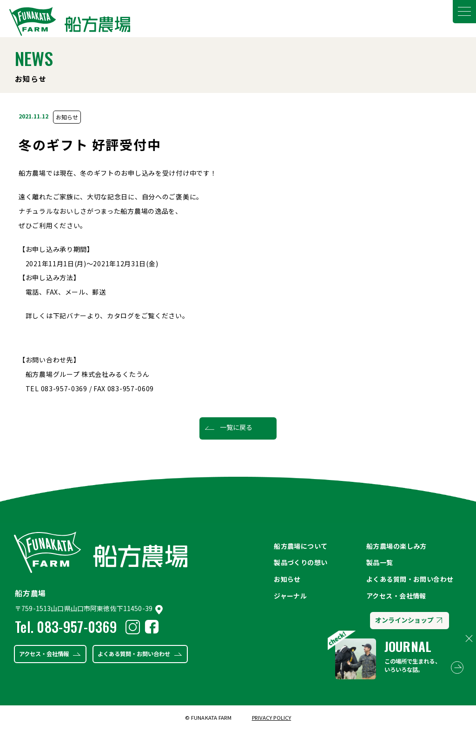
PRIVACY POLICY (271, 717)
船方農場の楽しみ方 (396, 546)
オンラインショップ (408, 620)
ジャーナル (290, 595)
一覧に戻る (236, 427)
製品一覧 (379, 562)
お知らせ (67, 117)
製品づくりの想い (300, 562)
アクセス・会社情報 (44, 654)
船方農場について (300, 546)
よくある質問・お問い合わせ (134, 654)
